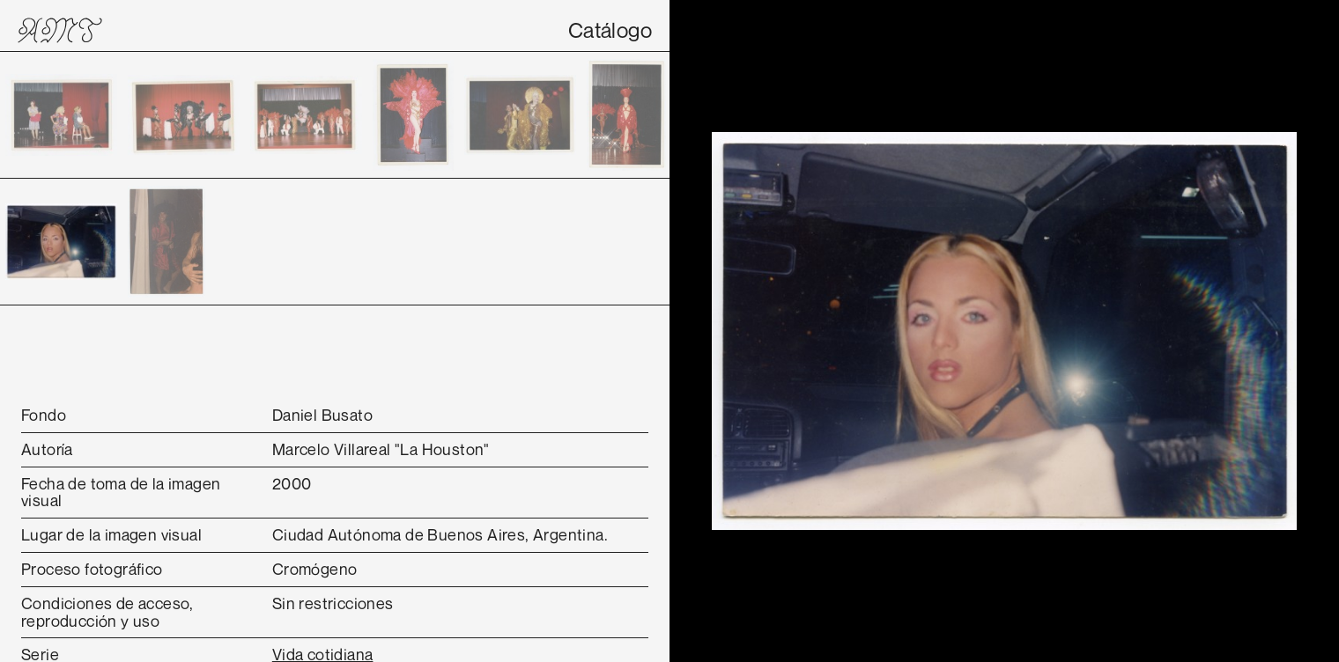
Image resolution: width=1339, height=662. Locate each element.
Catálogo (610, 30)
